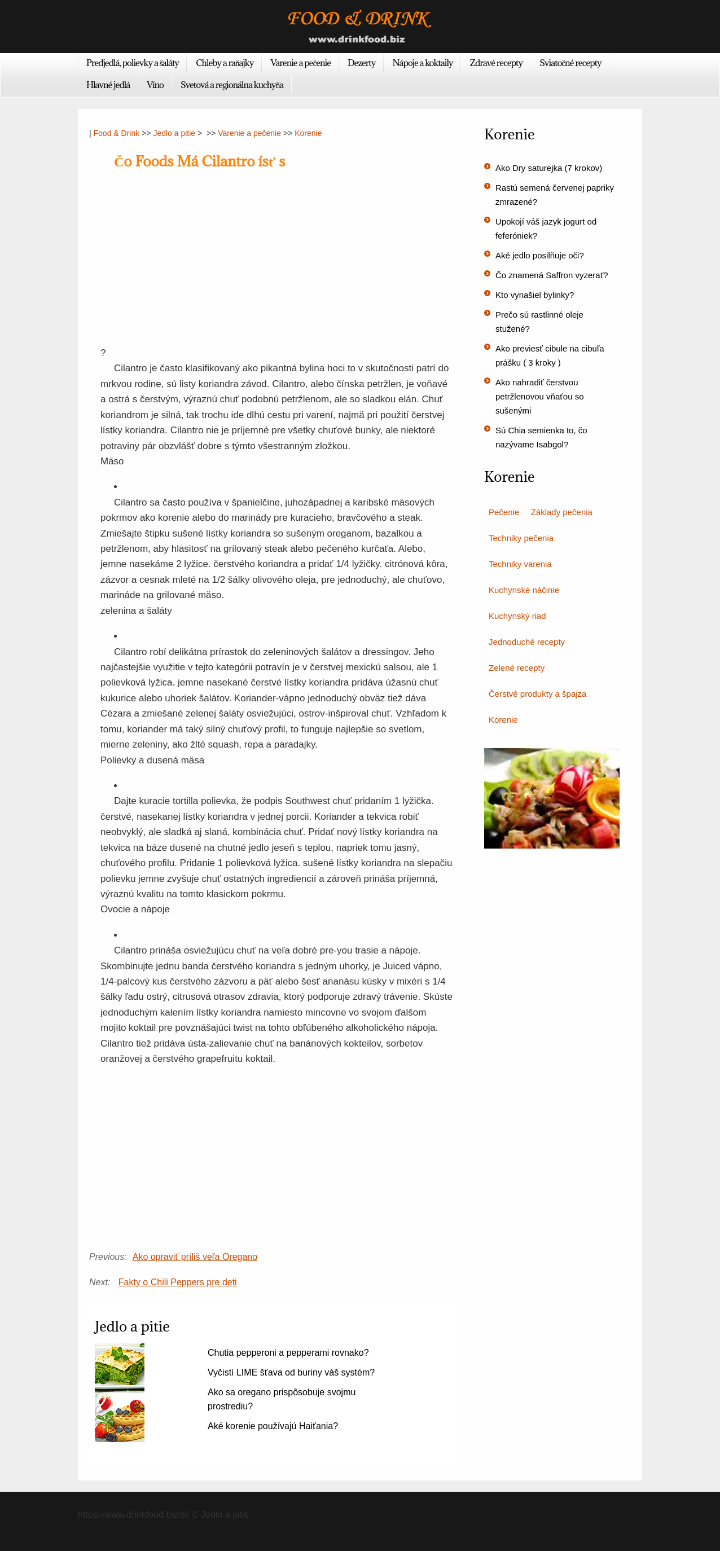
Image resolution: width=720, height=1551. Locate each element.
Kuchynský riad (517, 616)
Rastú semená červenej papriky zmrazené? (554, 194)
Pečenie (504, 512)
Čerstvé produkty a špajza (537, 693)
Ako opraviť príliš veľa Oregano (195, 1257)
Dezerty (361, 62)
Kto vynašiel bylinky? (534, 295)
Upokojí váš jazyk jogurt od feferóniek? (545, 228)
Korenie (308, 133)
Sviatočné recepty (570, 62)
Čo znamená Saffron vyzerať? (551, 275)
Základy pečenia (561, 512)
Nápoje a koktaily (423, 62)
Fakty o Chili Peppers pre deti (177, 1282)
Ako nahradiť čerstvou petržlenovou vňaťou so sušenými (539, 396)
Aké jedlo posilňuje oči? (539, 255)
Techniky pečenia (521, 538)
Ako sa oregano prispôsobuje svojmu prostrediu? (281, 1399)
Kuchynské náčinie (524, 590)
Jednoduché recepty (527, 642)
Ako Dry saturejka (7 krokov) (548, 168)
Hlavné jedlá (108, 84)
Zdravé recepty (496, 62)
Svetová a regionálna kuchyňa (232, 84)
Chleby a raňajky (224, 62)
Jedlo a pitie (174, 133)
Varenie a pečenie (301, 62)
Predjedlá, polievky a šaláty (132, 62)
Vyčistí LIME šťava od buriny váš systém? (291, 1372)
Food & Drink (117, 133)
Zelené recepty (517, 668)
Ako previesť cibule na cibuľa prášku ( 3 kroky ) (549, 355)
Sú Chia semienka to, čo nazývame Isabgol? (541, 437)
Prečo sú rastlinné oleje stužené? (539, 321)
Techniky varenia (520, 564)
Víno (155, 84)
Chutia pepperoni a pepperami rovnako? (288, 1352)
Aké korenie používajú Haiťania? (273, 1426)
